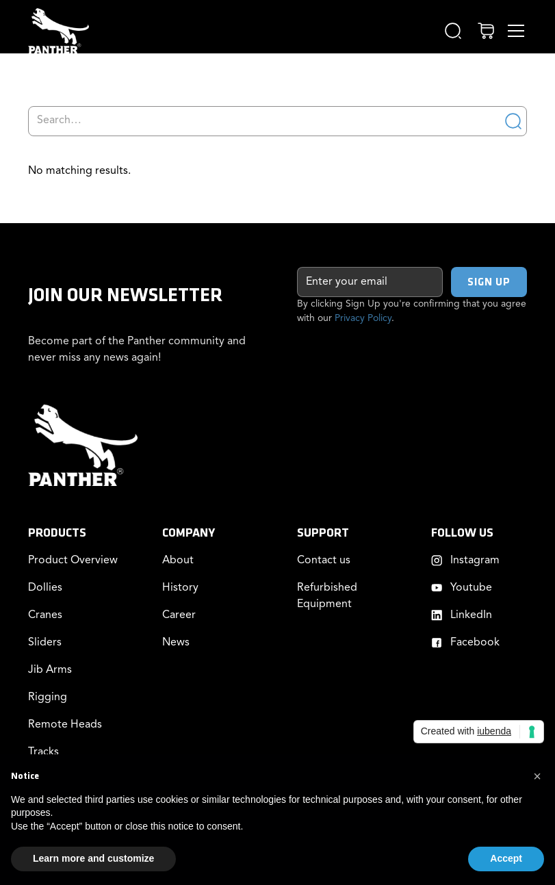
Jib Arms (50, 670)
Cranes (45, 615)
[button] (453, 30)
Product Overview (73, 560)
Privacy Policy (363, 318)
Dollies (45, 587)
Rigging (47, 697)
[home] (58, 30)
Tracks (43, 752)
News (176, 642)
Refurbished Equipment (327, 596)
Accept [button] (506, 858)
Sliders (45, 642)
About (178, 560)
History (180, 587)
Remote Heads (65, 724)
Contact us (323, 560)
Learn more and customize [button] (93, 858)
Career (179, 615)
